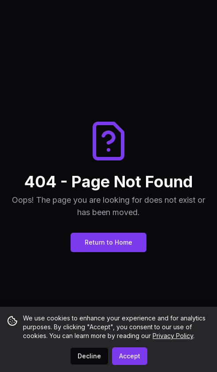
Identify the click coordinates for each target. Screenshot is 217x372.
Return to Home (108, 242)
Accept (129, 356)
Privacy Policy (173, 335)
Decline (89, 356)
